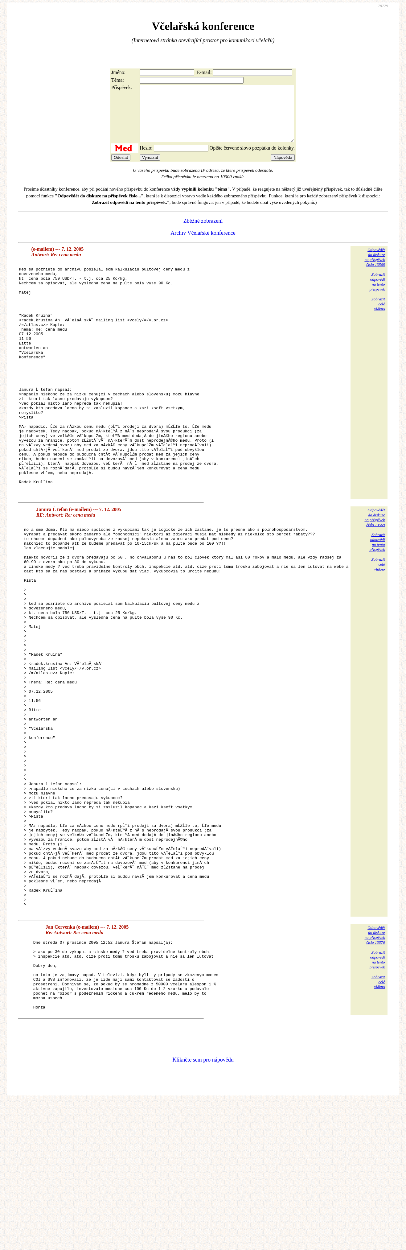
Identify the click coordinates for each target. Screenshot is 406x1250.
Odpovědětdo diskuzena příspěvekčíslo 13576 (374, 1070)
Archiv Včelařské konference (203, 244)
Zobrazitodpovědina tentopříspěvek (377, 293)
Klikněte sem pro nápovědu (202, 1209)
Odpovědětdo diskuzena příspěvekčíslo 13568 (374, 268)
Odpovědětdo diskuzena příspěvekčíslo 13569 (374, 574)
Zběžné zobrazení (203, 232)
